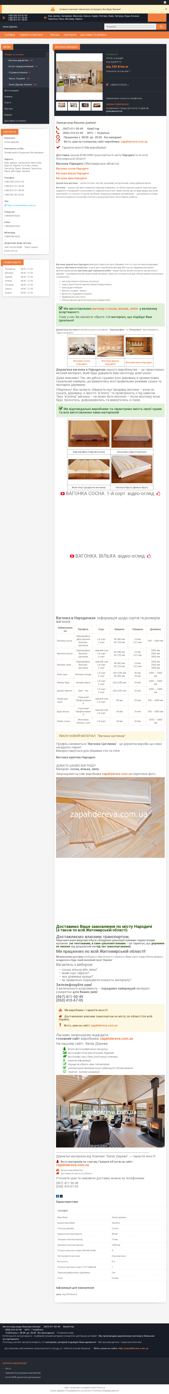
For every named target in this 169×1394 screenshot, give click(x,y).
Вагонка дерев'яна (18, 60)
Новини (8, 96)
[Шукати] (161, 26)
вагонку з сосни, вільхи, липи (115, 309)
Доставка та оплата (93, 35)
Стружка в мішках (18, 72)
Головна (10, 35)
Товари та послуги (30, 35)
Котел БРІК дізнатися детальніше (23, 1377)
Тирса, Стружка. (17, 78)
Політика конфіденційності (106, 1391)
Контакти (70, 35)
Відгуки (8, 114)
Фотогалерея (11, 90)
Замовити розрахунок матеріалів (23, 1373)
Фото (8, 1368)
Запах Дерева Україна (20, 84)
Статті (7, 102)
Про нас (55, 35)
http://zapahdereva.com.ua (133, 1348)
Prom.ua (101, 1387)
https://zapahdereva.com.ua (21, 205)
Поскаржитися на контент (78, 1391)
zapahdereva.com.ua (134, 141)
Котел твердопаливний (21, 66)
